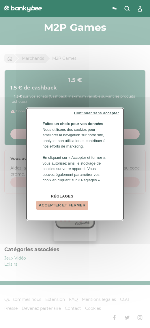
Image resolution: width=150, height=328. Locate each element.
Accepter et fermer (62, 205)
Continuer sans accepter (96, 113)
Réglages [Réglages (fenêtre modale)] (62, 196)
